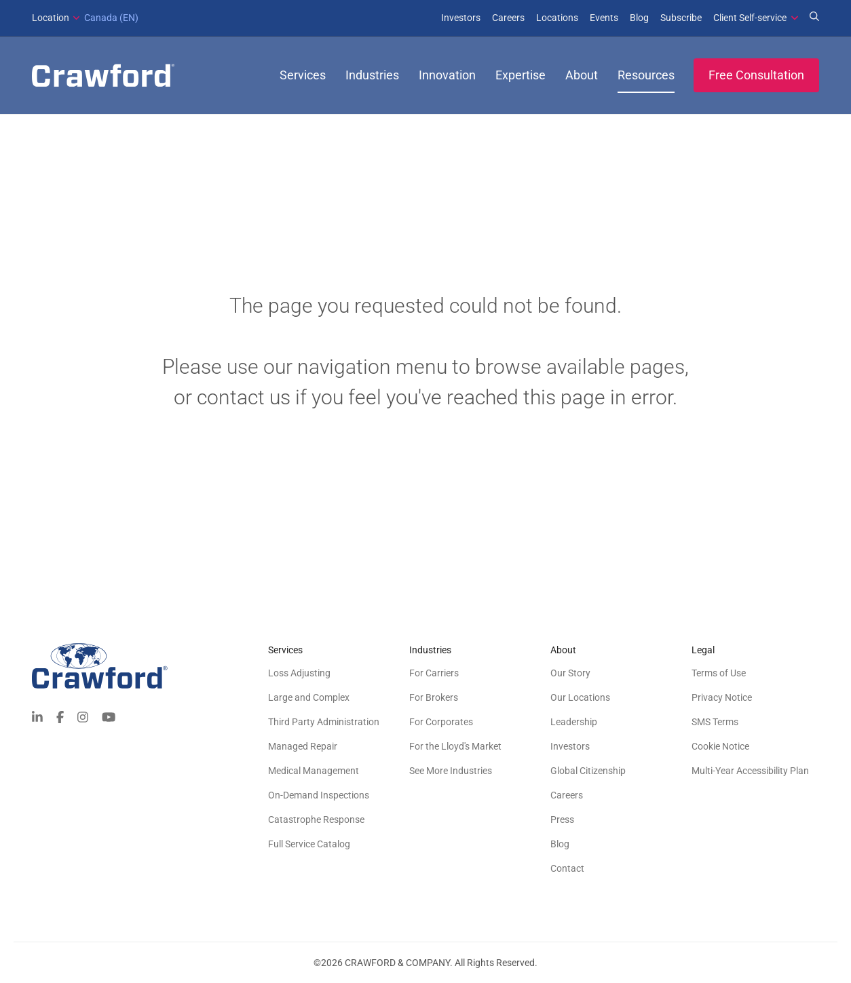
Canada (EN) (85, 17)
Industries (372, 75)
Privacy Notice (722, 697)
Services (303, 75)
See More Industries (450, 770)
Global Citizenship (588, 770)
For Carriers (434, 673)
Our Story (570, 673)
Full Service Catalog (309, 844)
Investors (460, 17)
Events (604, 17)
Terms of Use (719, 673)
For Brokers (433, 697)
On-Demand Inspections (318, 795)
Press (562, 819)
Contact (567, 868)
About (581, 75)
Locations (557, 17)
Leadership (573, 721)
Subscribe (681, 17)
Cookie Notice (720, 746)
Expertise (520, 75)
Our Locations (580, 697)
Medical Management (313, 770)
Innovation (447, 75)
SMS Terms (715, 721)
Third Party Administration (323, 721)
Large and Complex (308, 697)
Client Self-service (750, 17)
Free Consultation (756, 75)
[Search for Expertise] (814, 17)
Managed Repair (302, 746)
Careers (508, 17)
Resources (646, 75)
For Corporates (441, 721)
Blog (639, 17)
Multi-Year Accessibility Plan (750, 770)
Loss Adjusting (299, 673)
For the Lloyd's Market (455, 746)
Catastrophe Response (316, 819)
